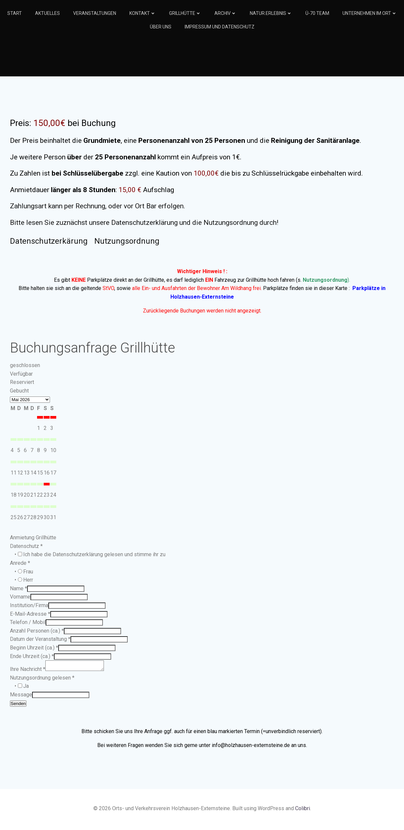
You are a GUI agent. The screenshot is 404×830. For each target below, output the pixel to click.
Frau (28, 571)
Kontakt (142, 13)
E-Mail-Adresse (30, 614)
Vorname (20, 597)
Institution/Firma (29, 605)
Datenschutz (26, 546)
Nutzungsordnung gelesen (42, 680)
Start (14, 13)
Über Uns (160, 26)
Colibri (302, 810)
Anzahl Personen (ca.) (37, 631)
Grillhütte (185, 13)
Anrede (20, 563)
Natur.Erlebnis (271, 13)
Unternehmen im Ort (369, 13)
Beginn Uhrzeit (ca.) (34, 647)
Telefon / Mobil (28, 622)
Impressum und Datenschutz (219, 26)
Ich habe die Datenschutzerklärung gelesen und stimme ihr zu (94, 554)
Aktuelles (47, 13)
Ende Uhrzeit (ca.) (32, 656)
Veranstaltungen (94, 13)
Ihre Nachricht (27, 671)
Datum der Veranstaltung (40, 639)
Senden (18, 705)
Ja (26, 688)
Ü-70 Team (317, 13)
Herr (28, 580)
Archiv (225, 13)
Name (18, 588)
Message (21, 696)
